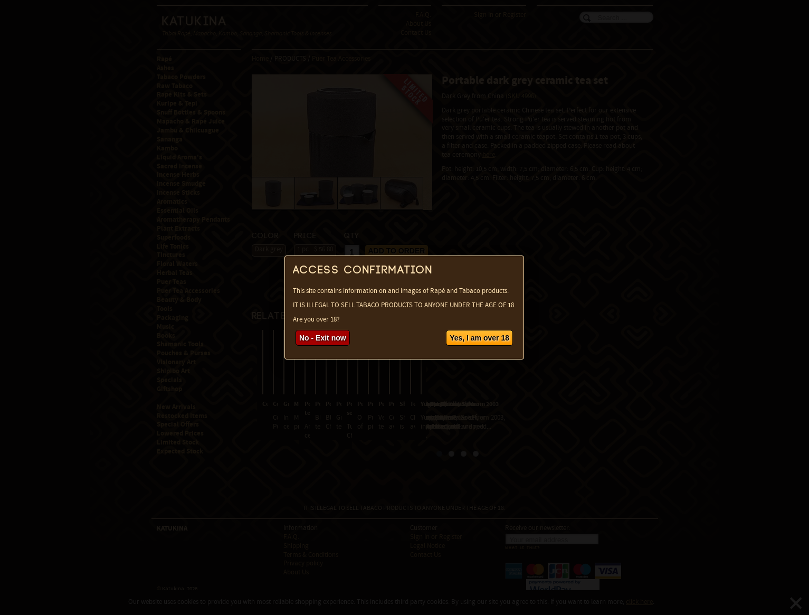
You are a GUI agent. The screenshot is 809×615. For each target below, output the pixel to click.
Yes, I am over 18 (479, 338)
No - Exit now (322, 338)
